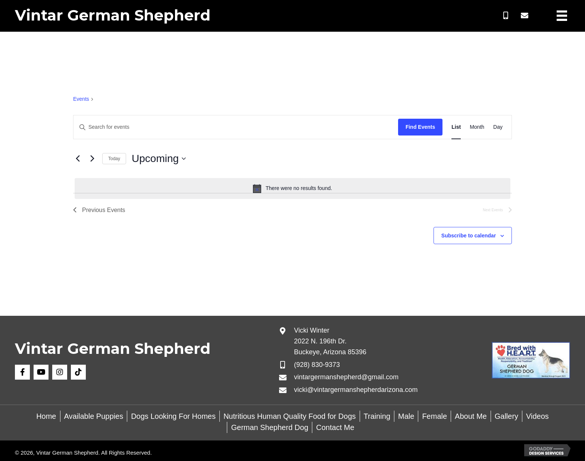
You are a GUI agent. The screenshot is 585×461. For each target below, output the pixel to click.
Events (81, 99)
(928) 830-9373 (317, 364)
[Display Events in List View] (456, 127)
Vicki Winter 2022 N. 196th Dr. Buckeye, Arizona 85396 (330, 341)
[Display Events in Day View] (498, 127)
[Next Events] (92, 158)
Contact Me (335, 427)
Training (377, 416)
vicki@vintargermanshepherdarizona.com (355, 389)
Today (114, 158)
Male (406, 416)
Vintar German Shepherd (112, 15)
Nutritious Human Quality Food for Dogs (289, 416)
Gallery (506, 416)
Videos (537, 416)
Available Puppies (93, 416)
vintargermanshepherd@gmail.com (346, 377)
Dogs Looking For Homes (173, 416)
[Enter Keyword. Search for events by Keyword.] (235, 127)
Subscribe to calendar (468, 236)
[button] (505, 15)
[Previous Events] (77, 158)
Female (434, 416)
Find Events (420, 127)
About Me (471, 416)
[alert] (292, 188)
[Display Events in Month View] (477, 127)
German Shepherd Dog (269, 427)
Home (46, 416)
